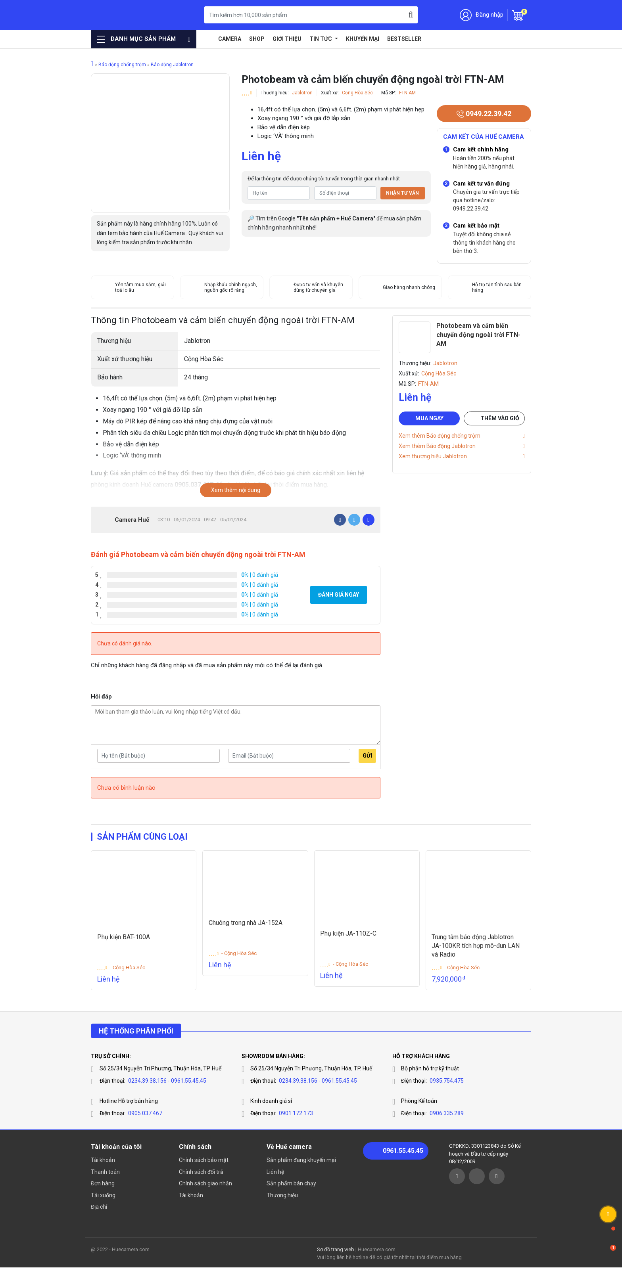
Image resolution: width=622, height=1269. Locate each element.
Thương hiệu (282, 1196)
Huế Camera (131, 15)
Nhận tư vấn (402, 193)
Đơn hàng (103, 1185)
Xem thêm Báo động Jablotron (437, 446)
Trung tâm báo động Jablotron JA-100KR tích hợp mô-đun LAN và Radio (476, 947)
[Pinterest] (368, 520)
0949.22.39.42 (484, 113)
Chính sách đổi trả (201, 1173)
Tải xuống (103, 1196)
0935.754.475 (447, 1082)
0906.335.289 (447, 1115)
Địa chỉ (99, 1208)
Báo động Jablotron (172, 64)
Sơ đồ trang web (335, 1251)
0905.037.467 (145, 1115)
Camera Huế (132, 519)
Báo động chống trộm (122, 64)
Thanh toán (105, 1173)
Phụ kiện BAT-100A (123, 938)
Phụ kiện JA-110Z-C (349, 934)
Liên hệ (275, 1173)
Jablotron (302, 93)
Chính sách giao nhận (205, 1185)
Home (208, 39)
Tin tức (321, 39)
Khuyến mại (362, 39)
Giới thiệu (287, 39)
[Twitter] (354, 520)
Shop (257, 39)
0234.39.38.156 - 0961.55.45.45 (167, 1082)
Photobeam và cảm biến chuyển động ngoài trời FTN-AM (478, 334)
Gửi (367, 755)
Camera (229, 39)
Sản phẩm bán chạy (291, 1185)
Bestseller (404, 39)
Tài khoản (103, 1161)
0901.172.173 (296, 1115)
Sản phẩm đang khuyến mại (301, 1161)
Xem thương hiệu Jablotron (433, 456)
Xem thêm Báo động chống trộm (439, 436)
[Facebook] (340, 520)
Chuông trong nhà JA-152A (245, 924)
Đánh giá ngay (338, 594)
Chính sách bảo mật (203, 1161)
